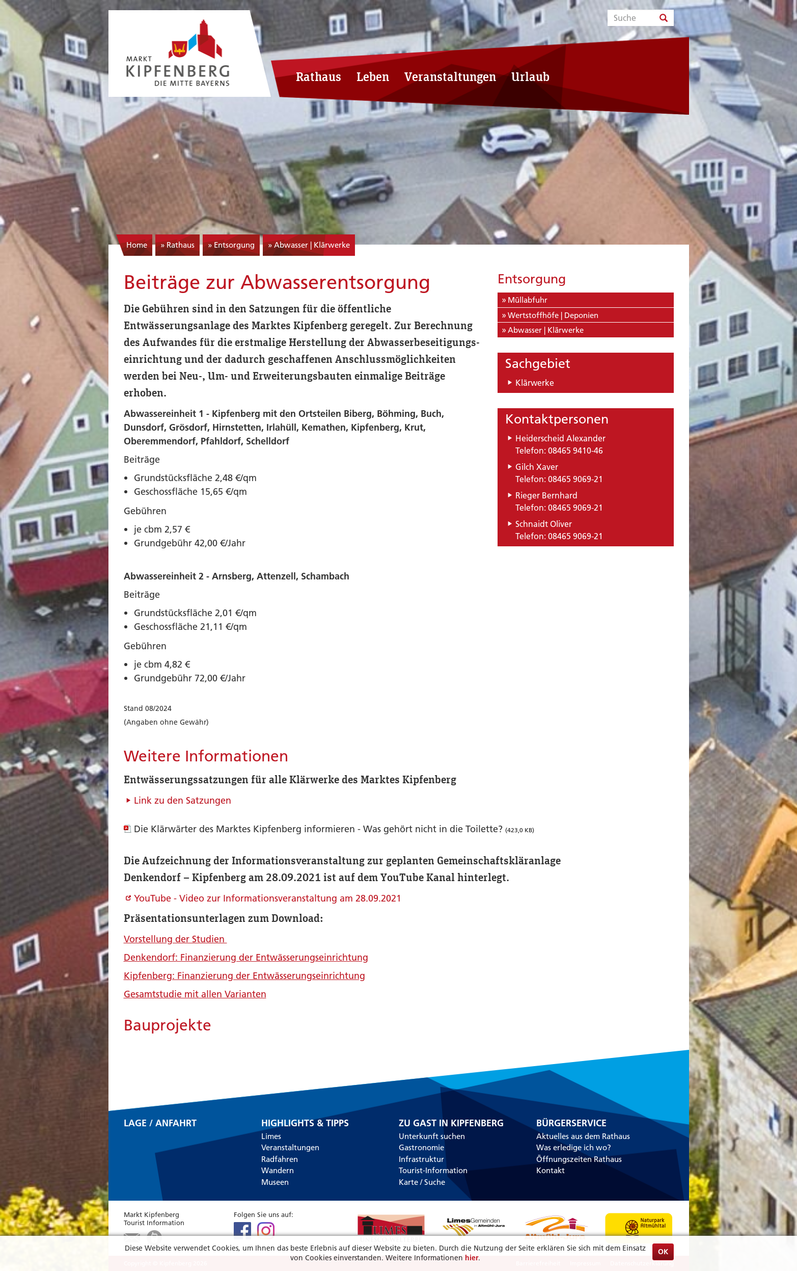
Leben (372, 76)
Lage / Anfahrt (160, 1124)
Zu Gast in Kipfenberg (451, 1123)
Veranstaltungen (450, 76)
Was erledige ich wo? (573, 1147)
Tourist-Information (433, 1170)
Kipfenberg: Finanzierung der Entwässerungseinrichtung (244, 976)
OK (663, 1251)
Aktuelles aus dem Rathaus (583, 1136)
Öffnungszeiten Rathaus (579, 1159)
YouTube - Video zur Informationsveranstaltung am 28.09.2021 (267, 898)
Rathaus (318, 76)
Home (136, 245)
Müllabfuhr (527, 300)
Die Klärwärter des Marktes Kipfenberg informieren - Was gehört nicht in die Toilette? (334, 829)
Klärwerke (534, 383)
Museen (275, 1182)
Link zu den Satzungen (182, 800)
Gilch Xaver (536, 467)
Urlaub (530, 76)
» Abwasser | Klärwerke (309, 245)
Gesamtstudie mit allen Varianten (195, 994)
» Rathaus (177, 245)
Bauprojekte (167, 1025)
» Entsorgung (231, 245)
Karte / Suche (422, 1182)
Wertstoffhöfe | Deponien (553, 315)
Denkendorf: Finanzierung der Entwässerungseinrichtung (246, 957)
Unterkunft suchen (432, 1136)
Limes (271, 1136)
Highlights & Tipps (305, 1123)
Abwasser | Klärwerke (546, 330)
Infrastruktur (421, 1159)
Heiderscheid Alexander (560, 438)
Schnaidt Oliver (543, 524)
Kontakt (550, 1170)
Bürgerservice (571, 1123)
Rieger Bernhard (546, 495)
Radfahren (279, 1159)
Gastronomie (421, 1147)
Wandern (277, 1170)
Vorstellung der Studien (175, 939)
